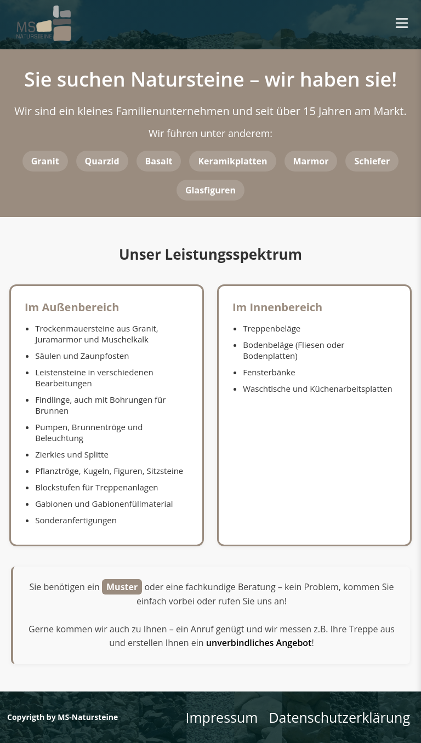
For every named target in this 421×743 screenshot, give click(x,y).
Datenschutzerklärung (339, 717)
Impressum (221, 717)
